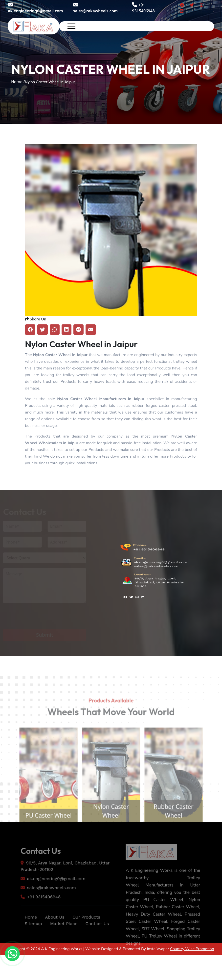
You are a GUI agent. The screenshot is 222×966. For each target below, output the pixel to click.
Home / (18, 81)
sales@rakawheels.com (95, 8)
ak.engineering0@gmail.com (35, 8)
